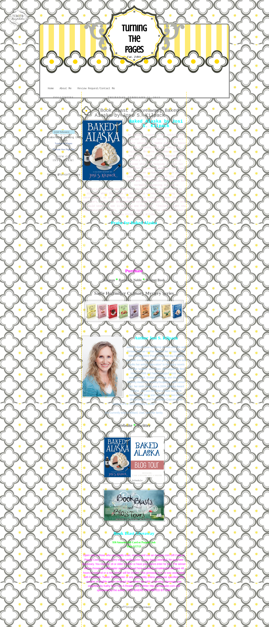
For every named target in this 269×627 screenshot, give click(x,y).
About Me (66, 88)
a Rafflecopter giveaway (134, 607)
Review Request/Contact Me (96, 88)
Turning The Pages (134, 39)
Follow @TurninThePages (63, 174)
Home (51, 88)
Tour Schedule (134, 480)
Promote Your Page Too (63, 149)
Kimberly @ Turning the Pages (63, 139)
